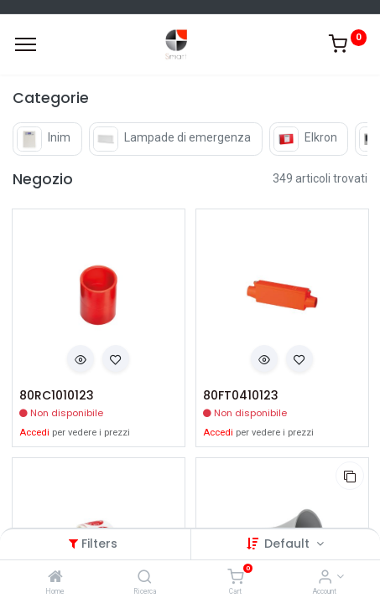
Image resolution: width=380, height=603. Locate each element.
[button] (80, 358)
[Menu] (25, 44)
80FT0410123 (240, 396)
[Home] (55, 578)
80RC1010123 (56, 396)
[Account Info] (325, 578)
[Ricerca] (145, 578)
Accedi (34, 432)
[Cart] (235, 578)
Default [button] (288, 543)
